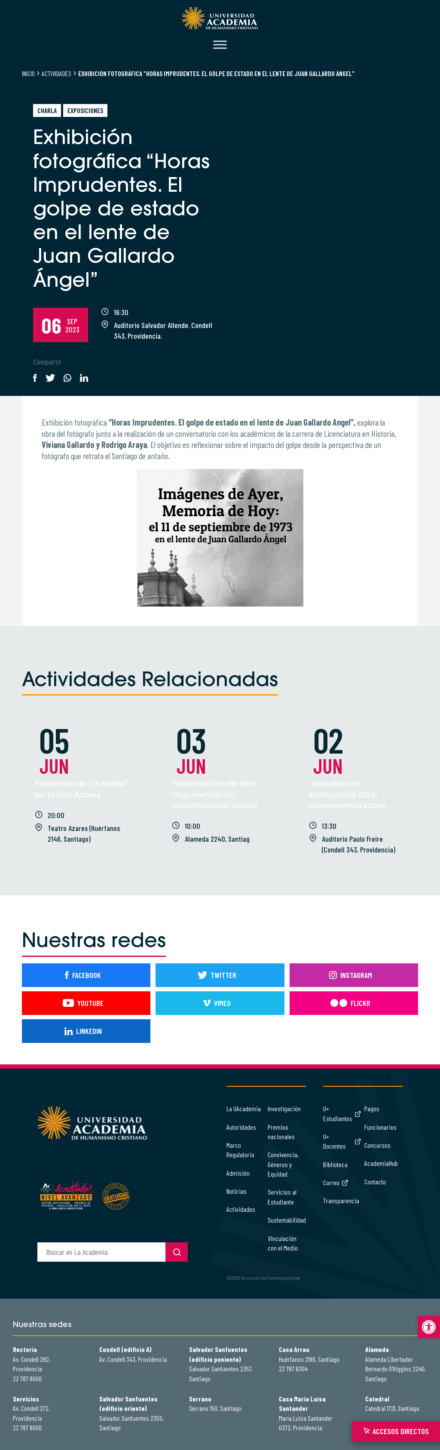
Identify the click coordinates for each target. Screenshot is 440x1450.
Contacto (375, 1181)
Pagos (371, 1108)
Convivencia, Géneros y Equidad (283, 1164)
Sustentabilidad (287, 1220)
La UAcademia (243, 1108)
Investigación (284, 1108)
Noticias (236, 1191)
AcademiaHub (381, 1163)
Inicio (28, 73)
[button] (429, 1327)
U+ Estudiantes (342, 1113)
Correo (335, 1182)
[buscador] (101, 1252)
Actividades (56, 73)
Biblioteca (335, 1164)
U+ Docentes (342, 1141)
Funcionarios (380, 1127)
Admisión (238, 1173)
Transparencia (341, 1200)
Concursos (377, 1145)
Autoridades (241, 1127)
